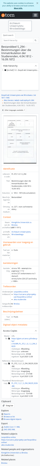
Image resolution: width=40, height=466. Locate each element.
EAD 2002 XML (8, 429)
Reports (5, 414)
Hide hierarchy (10, 65)
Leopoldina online (21, 292)
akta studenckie (20, 299)
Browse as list (8, 416)
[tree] (20, 79)
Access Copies (10, 330)
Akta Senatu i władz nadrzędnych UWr (19, 100)
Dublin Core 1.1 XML (10, 427)
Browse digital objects (11, 419)
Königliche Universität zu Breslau (14, 453)
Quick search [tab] (8, 35)
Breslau (17, 304)
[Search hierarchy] (17, 40)
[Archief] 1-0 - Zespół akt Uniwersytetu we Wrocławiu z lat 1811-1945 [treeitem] (22, 70)
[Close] (37, 3)
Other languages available (13, 110)
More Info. (18, 8)
